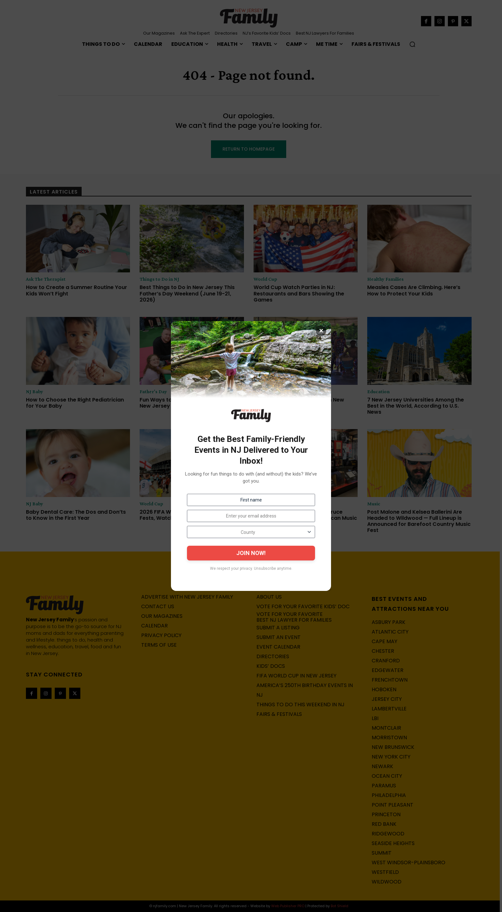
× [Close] (321, 331)
